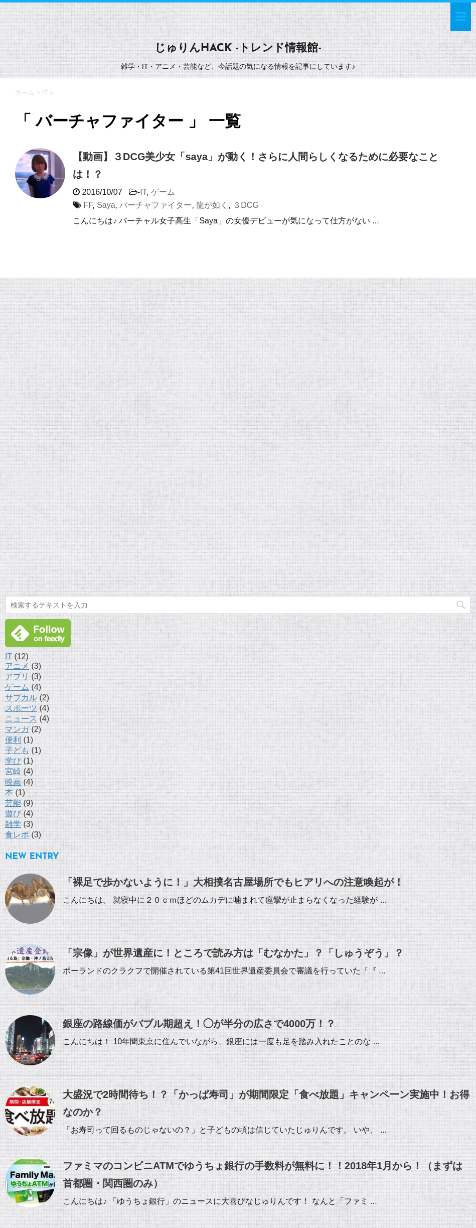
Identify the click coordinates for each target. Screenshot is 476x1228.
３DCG (246, 205)
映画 (13, 782)
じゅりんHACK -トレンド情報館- (238, 48)
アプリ (17, 676)
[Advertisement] (80, 438)
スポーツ (21, 708)
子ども (17, 750)
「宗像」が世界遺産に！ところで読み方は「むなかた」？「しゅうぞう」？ (233, 952)
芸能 (13, 803)
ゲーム (163, 192)
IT (143, 192)
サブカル (21, 697)
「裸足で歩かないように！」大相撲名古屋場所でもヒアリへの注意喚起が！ (233, 882)
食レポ (17, 834)
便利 (13, 739)
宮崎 (13, 771)
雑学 (13, 824)
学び (13, 761)
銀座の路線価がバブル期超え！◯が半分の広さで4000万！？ (199, 1023)
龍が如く (212, 205)
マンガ (17, 729)
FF (87, 205)
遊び (13, 813)
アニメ (17, 666)
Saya (106, 205)
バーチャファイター (155, 205)
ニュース (21, 718)
